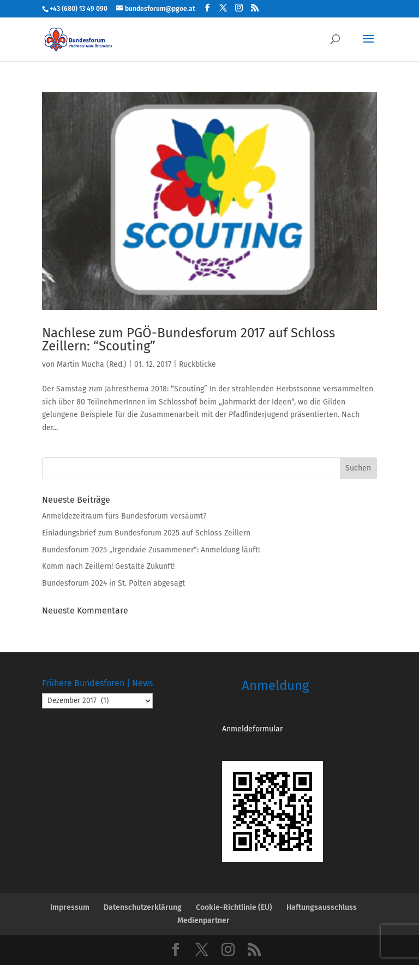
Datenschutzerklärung (143, 907)
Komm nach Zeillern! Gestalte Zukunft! (108, 566)
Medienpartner (203, 920)
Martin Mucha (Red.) (92, 364)
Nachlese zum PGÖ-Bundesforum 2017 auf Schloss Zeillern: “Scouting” (188, 339)
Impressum (69, 907)
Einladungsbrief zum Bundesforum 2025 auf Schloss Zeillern (146, 533)
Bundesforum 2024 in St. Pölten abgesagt (113, 583)
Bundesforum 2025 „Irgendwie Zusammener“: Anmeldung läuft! (151, 550)
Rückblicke (197, 364)
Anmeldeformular (252, 729)
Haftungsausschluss (321, 907)
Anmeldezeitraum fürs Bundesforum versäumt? (124, 516)
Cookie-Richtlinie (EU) (234, 907)
